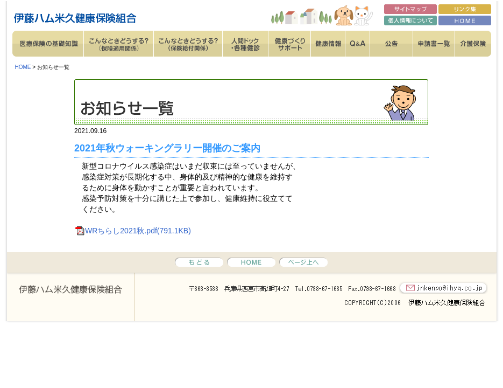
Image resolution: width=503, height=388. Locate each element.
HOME (23, 67)
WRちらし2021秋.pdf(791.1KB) (138, 230)
